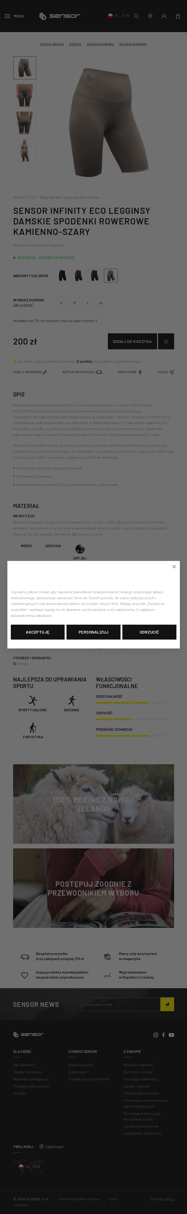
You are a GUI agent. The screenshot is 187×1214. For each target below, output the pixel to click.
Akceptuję (38, 632)
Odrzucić (149, 632)
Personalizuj (94, 632)
